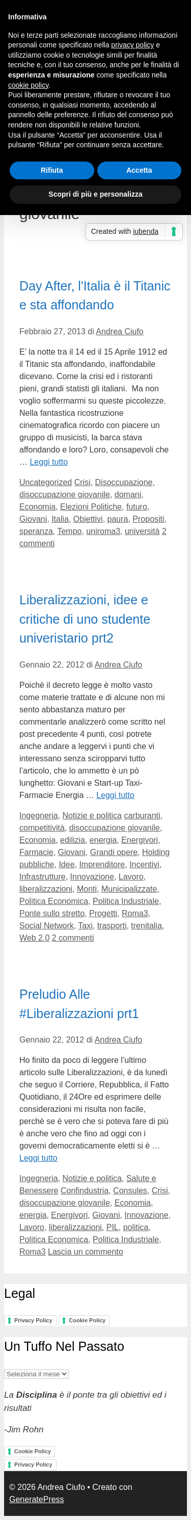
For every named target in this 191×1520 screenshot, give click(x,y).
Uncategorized (45, 482)
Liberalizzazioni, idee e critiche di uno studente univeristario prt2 (84, 619)
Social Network (46, 925)
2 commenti (73, 938)
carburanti (142, 815)
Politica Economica (53, 901)
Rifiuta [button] (52, 170)
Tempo (69, 531)
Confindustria (84, 1190)
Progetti (103, 913)
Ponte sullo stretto (52, 913)
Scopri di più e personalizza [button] (95, 194)
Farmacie (36, 852)
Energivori (139, 840)
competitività (42, 827)
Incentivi (144, 864)
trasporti (112, 925)
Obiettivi (88, 519)
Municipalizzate (129, 889)
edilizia (72, 840)
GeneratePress (36, 1499)
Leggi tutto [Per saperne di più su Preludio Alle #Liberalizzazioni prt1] (38, 1158)
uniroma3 (103, 531)
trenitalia (146, 925)
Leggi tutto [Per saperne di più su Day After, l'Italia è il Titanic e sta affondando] (49, 462)
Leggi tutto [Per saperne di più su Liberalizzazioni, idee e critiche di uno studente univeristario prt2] (115, 795)
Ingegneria (38, 815)
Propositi (148, 519)
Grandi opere (114, 852)
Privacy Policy (33, 1320)
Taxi (85, 925)
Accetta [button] (139, 170)
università (142, 531)
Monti (87, 889)
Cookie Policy (87, 1320)
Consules (130, 1190)
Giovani (33, 519)
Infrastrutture (42, 876)
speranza (36, 531)
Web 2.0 (34, 938)
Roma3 (135, 913)
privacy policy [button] (132, 45)
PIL (112, 1227)
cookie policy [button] (28, 85)
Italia (60, 519)
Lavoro (131, 876)
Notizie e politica (92, 815)
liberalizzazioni (45, 889)
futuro (136, 506)
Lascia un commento (85, 1251)
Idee (66, 864)
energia (103, 840)
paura (117, 519)
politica (136, 1227)
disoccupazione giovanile (64, 494)
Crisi (82, 482)
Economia (37, 506)
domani (128, 494)
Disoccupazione (124, 482)
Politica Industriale (126, 901)
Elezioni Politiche (91, 506)
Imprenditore (102, 864)
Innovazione (92, 876)
